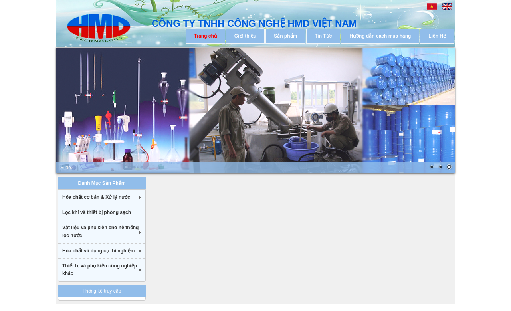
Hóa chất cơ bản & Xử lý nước (96, 197)
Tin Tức (323, 36)
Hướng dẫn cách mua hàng (380, 36)
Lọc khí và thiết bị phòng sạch (96, 212)
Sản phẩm (285, 36)
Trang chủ (205, 36)
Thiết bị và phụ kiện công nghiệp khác (99, 269)
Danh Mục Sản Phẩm (101, 183)
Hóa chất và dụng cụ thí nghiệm (98, 251)
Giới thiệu (245, 36)
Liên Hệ (437, 36)
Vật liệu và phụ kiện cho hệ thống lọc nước (100, 231)
